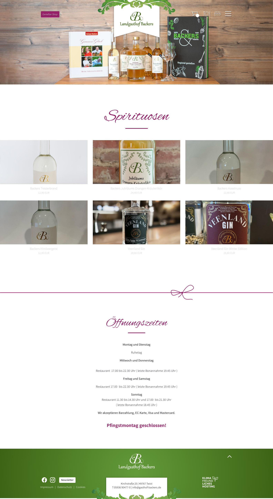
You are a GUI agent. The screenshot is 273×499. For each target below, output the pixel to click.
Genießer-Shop (50, 14)
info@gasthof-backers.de (146, 487)
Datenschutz (64, 487)
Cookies (80, 487)
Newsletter (67, 480)
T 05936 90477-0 (121, 487)
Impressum (46, 487)
